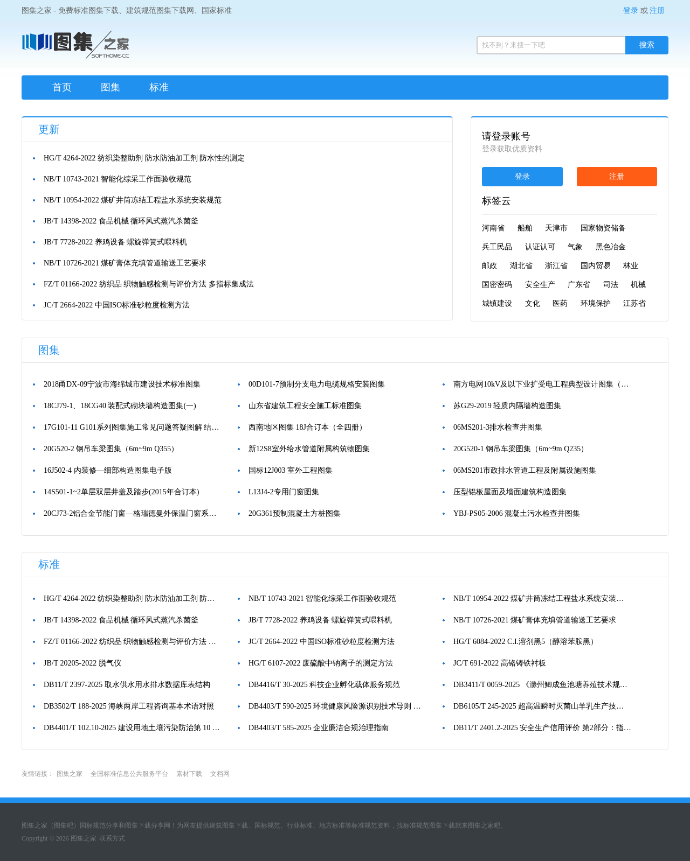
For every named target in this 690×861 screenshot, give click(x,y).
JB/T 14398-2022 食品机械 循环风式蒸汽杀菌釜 (121, 221)
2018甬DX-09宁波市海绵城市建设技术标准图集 (122, 384)
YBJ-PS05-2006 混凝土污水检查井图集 (516, 513)
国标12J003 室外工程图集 (291, 470)
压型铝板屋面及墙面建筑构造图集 (510, 492)
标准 (159, 87)
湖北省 (521, 266)
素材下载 (189, 774)
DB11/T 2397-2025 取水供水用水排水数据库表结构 (127, 685)
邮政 (489, 266)
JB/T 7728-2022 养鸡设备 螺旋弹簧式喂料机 (115, 242)
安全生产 (540, 285)
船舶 (525, 228)
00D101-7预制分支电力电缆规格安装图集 (317, 384)
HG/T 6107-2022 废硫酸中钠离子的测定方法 (321, 663)
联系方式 (112, 838)
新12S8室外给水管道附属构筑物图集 (309, 449)
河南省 (493, 228)
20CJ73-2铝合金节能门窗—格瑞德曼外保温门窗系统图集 (133, 513)
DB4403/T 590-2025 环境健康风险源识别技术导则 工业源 (337, 706)
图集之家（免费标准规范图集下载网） (75, 48)
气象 (575, 247)
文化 (532, 303)
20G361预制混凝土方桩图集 (295, 513)
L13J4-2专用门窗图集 (284, 492)
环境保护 (596, 303)
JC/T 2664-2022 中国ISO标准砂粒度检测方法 (117, 305)
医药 (560, 303)
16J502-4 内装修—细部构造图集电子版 (108, 470)
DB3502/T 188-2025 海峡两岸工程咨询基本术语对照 (129, 706)
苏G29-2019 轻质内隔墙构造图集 (507, 406)
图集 (110, 87)
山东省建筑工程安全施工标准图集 (305, 406)
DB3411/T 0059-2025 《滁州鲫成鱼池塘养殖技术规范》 (542, 685)
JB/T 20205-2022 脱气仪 (82, 663)
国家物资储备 (603, 228)
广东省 (579, 285)
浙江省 (556, 266)
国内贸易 (596, 266)
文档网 (220, 774)
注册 (657, 10)
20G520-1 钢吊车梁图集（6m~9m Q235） (520, 449)
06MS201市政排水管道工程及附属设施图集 (524, 470)
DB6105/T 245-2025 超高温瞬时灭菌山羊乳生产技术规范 (542, 706)
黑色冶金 (611, 247)
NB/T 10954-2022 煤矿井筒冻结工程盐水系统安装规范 (133, 200)
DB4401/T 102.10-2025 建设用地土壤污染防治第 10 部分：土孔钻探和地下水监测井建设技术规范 (133, 728)
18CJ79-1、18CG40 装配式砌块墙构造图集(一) (120, 406)
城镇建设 (497, 303)
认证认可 (540, 247)
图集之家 (69, 774)
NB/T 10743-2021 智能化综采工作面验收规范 (117, 179)
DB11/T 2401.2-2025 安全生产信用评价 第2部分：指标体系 (542, 728)
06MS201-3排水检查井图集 (497, 427)
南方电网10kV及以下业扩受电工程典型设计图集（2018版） (542, 384)
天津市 (556, 228)
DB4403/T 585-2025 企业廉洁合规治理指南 (319, 728)
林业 (630, 266)
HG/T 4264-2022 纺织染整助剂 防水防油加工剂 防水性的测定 (144, 158)
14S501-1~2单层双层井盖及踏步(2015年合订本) (121, 492)
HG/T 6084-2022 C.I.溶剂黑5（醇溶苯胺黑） (525, 642)
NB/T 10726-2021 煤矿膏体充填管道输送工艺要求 (125, 263)
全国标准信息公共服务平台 (129, 774)
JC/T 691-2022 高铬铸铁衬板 (499, 663)
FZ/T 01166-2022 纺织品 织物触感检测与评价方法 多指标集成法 (149, 284)
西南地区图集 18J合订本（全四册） (308, 427)
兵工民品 (497, 247)
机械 (638, 285)
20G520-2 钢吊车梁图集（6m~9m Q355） (111, 449)
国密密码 (497, 285)
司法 (610, 285)
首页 (62, 87)
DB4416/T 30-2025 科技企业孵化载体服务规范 (324, 685)
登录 (630, 10)
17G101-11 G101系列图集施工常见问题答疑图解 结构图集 (133, 427)
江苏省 (634, 303)
